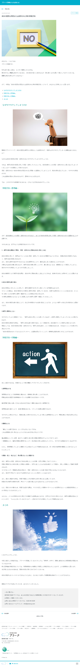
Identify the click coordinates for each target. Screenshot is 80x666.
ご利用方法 (28, 626)
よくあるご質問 (48, 626)
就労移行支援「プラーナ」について (9, 626)
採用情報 (41, 626)
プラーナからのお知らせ (42, 628)
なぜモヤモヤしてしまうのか (12, 90)
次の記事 (73, 613)
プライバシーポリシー (69, 628)
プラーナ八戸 (4, 628)
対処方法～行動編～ (10, 96)
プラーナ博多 (20, 628)
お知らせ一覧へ (40, 616)
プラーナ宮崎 (12, 628)
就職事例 (33, 628)
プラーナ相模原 (56, 626)
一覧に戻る (7, 9)
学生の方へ (27, 628)
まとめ (6, 99)
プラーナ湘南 (73, 626)
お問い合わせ (60, 628)
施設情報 (35, 626)
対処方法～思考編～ (10, 93)
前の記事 (6, 613)
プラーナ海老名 (65, 626)
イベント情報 (52, 628)
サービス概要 (21, 626)
